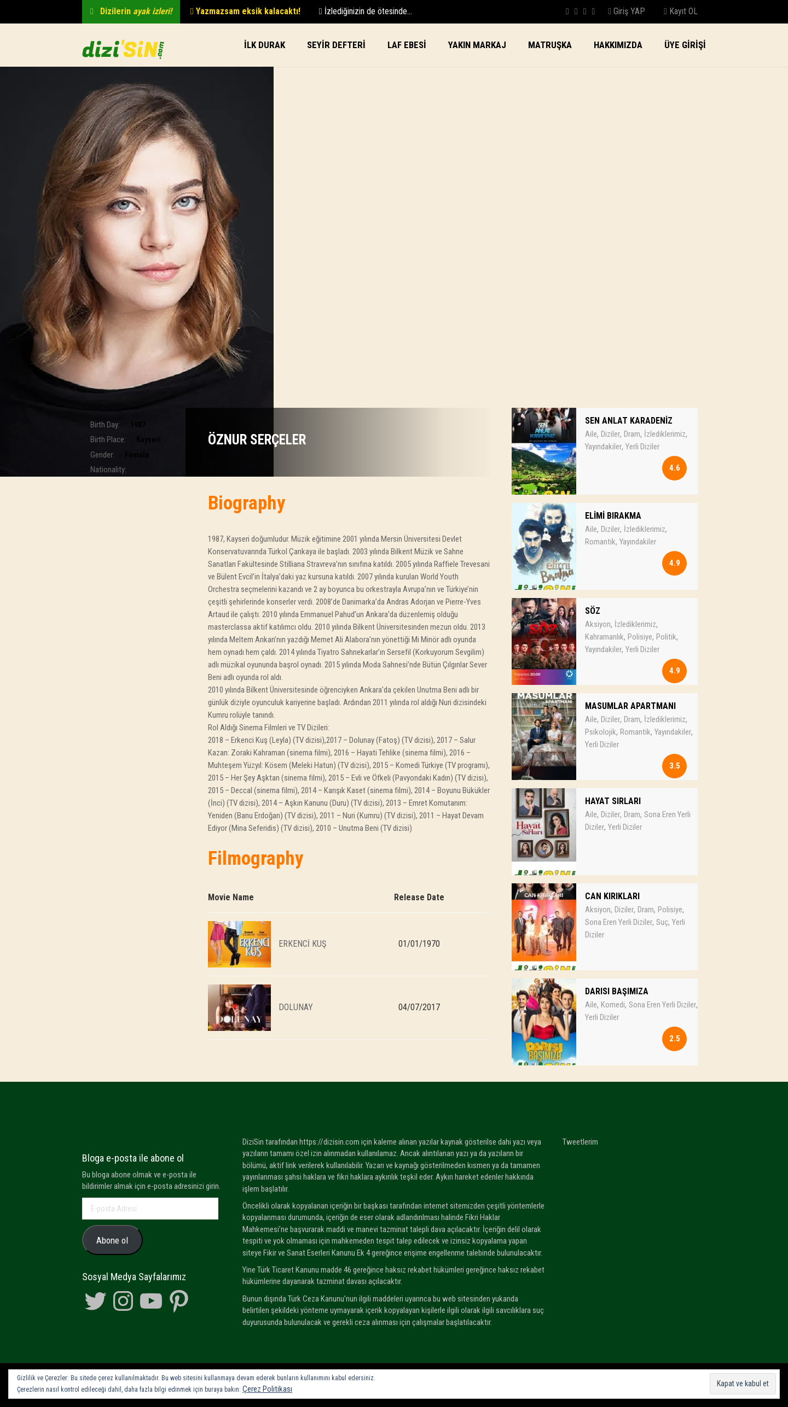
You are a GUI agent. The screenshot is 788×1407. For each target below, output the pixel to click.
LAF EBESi (406, 44)
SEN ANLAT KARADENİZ (629, 420)
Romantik (600, 542)
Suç (662, 922)
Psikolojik (600, 732)
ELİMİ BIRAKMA (613, 516)
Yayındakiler (603, 447)
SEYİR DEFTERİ (336, 44)
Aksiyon (598, 624)
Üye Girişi (685, 44)
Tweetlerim (580, 1142)
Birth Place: (108, 439)
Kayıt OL (681, 11)
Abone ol (112, 1240)
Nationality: (108, 469)
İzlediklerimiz (665, 434)
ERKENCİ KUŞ (302, 943)
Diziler (610, 434)
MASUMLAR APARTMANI (630, 706)
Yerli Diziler (642, 447)
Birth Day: (105, 425)
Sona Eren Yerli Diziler (618, 922)
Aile (591, 434)
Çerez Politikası (267, 1389)
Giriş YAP (626, 11)
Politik (666, 637)
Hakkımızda (618, 44)
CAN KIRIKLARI (612, 896)
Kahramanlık (604, 637)
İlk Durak (264, 44)
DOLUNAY (296, 1006)
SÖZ (592, 611)
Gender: (102, 455)
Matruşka (550, 44)
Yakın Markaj (477, 44)
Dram (632, 434)
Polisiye (640, 637)
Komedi (613, 1005)
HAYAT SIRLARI (613, 801)
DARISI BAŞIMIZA (616, 991)
